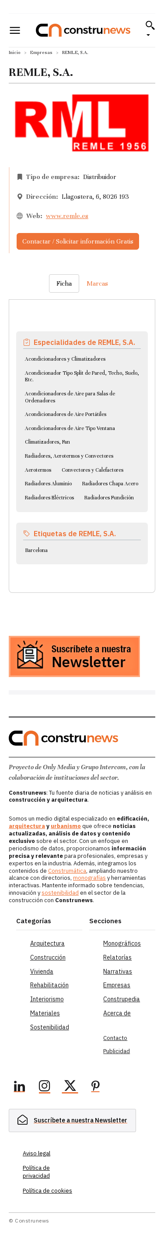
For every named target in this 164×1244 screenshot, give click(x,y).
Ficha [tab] (64, 283)
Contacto (115, 1038)
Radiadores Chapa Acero (110, 483)
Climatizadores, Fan (47, 442)
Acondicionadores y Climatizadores (65, 359)
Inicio (15, 52)
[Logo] (83, 30)
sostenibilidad (60, 892)
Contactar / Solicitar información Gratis (77, 241)
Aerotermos (38, 470)
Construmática (67, 871)
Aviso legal (36, 1153)
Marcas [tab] (97, 283)
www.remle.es (67, 216)
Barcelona (36, 550)
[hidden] (72, 1120)
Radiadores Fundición (109, 498)
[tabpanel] (82, 436)
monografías (89, 878)
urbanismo (66, 826)
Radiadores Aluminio (48, 483)
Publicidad (116, 1051)
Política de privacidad (36, 1171)
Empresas (41, 52)
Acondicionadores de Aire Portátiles (65, 414)
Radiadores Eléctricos (49, 498)
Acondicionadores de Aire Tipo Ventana (70, 428)
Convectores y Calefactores (92, 470)
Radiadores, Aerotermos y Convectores (69, 456)
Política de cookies (47, 1190)
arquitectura (27, 826)
